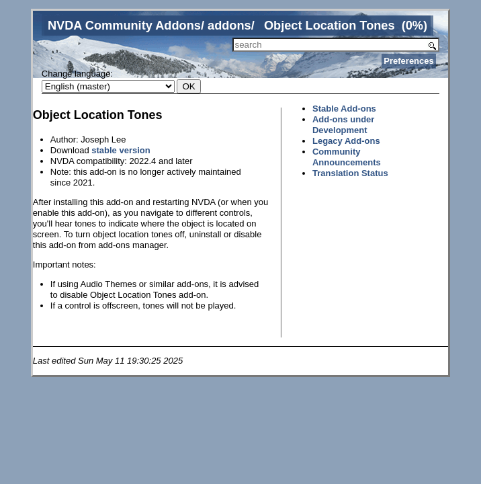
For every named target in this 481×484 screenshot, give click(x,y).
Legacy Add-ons (346, 141)
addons (229, 25)
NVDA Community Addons (124, 25)
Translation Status (350, 173)
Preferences (408, 61)
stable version (120, 150)
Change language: (77, 74)
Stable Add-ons (344, 109)
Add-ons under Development (343, 124)
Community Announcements (346, 157)
